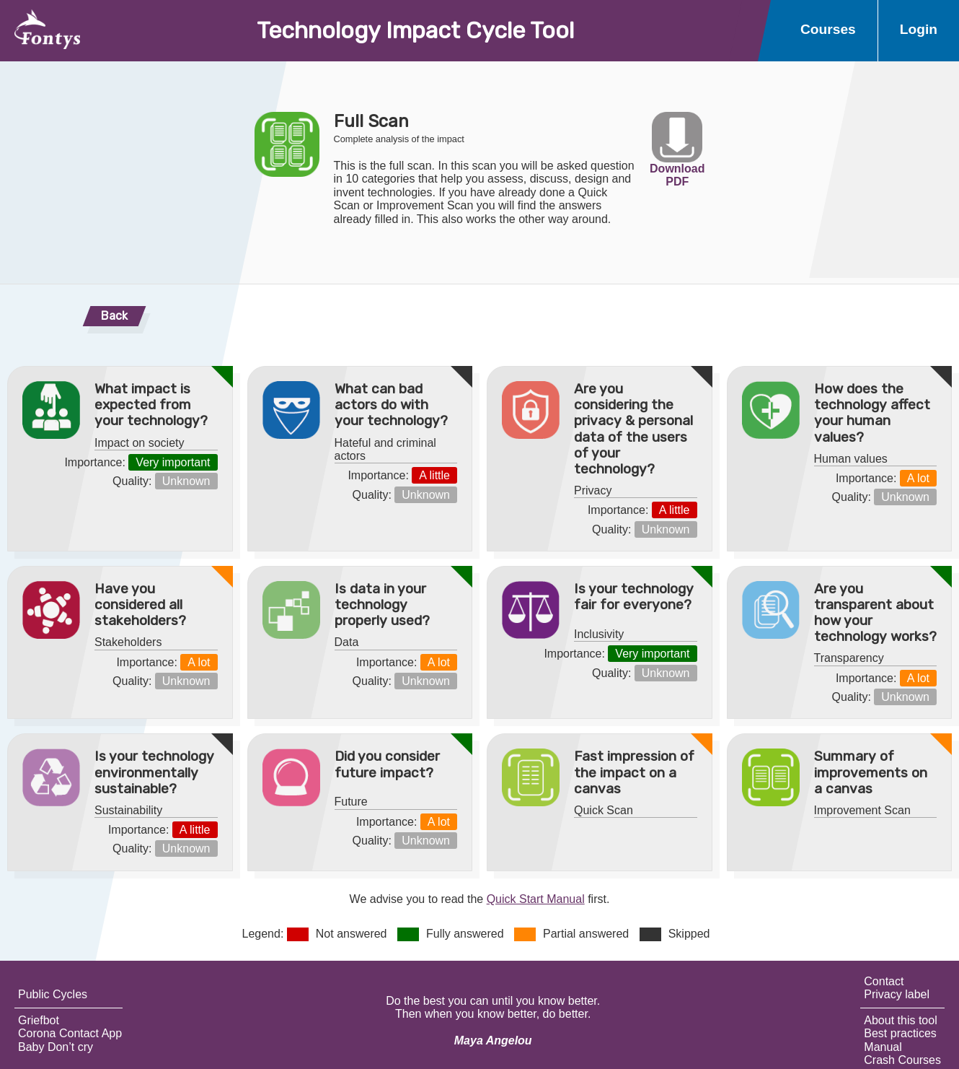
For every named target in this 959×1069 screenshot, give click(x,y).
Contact (883, 981)
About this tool (900, 1020)
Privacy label (896, 994)
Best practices (900, 1033)
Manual (882, 1047)
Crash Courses (902, 1060)
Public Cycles (52, 994)
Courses (828, 29)
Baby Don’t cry (55, 1047)
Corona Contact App (70, 1033)
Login (918, 29)
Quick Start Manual (536, 899)
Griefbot (38, 1020)
